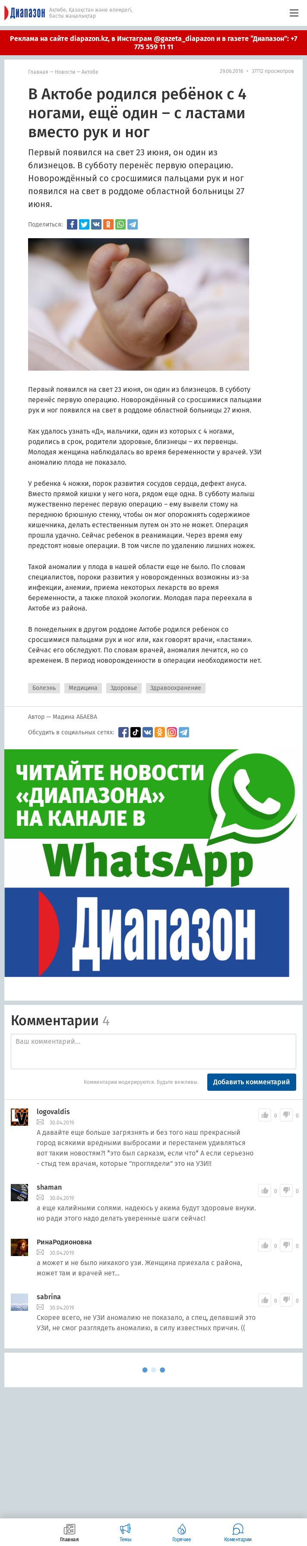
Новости (65, 72)
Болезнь (44, 688)
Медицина (83, 688)
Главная (38, 72)
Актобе (90, 72)
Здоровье (124, 688)
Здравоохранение (175, 688)
